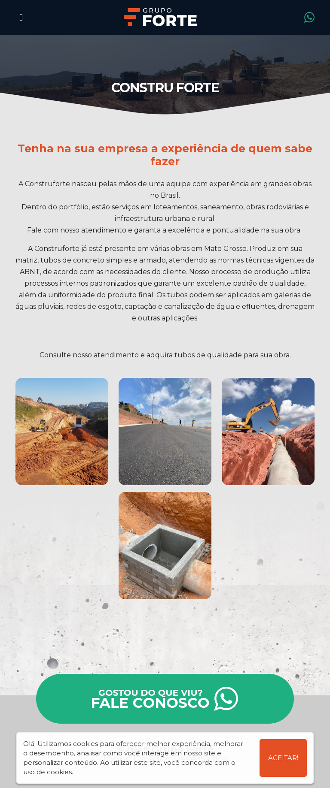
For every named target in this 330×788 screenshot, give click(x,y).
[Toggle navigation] (21, 17)
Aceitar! (283, 758)
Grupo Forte (160, 17)
